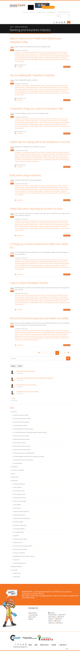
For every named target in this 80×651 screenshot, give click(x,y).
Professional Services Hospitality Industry (33, 159)
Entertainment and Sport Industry (52, 57)
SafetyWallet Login (51, 12)
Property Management (19, 484)
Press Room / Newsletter (17, 470)
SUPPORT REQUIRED (48, 7)
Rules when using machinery (25, 175)
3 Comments (19, 133)
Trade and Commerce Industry (46, 56)
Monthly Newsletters (16, 566)
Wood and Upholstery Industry (33, 154)
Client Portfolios (17, 487)
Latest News (18, 52)
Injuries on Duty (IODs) (19, 553)
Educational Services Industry (37, 52)
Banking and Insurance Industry (61, 56)
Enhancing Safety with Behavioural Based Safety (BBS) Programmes (35, 378)
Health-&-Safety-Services (19, 563)
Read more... (67, 66)
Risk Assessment (17, 542)
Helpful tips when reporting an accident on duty (36, 208)
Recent (20, 366)
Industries (14, 411)
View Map (51, 613)
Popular (13, 366)
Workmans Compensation (20, 525)
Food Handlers (17, 504)
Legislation (16, 535)
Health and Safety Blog (21, 27)
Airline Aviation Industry (20, 57)
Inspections (16, 559)
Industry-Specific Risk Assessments (25, 371)
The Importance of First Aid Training (26, 385)
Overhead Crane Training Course (21, 518)
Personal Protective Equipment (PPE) (22, 546)
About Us (32, 12)
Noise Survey (16, 508)
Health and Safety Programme (21, 511)
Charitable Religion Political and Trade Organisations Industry (44, 59)
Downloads (14, 570)
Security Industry (26, 52)
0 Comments (19, 100)
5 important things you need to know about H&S (36, 108)
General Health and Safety (20, 549)
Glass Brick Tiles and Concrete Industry (29, 161)
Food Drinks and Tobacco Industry (53, 52)
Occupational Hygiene (19, 528)
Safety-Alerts (14, 466)
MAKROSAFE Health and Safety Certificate (23, 556)
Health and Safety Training (20, 539)
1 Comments (19, 66)
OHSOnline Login (40, 12)
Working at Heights (18, 522)
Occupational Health (18, 532)
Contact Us (25, 12)
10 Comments (19, 345)
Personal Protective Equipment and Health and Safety (39, 318)
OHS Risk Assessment (19, 491)
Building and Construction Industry (53, 152)
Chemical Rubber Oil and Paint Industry (48, 54)
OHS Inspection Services (19, 497)
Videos (13, 473)
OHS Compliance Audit (19, 494)
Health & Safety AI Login (63, 12)
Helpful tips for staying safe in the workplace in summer (40, 142)
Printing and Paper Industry (31, 54)
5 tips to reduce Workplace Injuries (29, 283)
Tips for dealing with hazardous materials (32, 75)
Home (11, 27)
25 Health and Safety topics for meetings (27, 391)
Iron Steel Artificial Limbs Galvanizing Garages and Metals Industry (35, 156)
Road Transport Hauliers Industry (35, 57)
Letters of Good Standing (19, 501)
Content (13, 398)
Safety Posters (15, 477)
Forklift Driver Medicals (19, 515)
